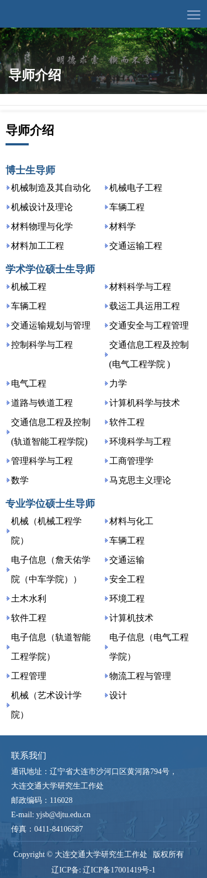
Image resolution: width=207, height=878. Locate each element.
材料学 (122, 226)
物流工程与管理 (140, 676)
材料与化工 (131, 521)
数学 (20, 480)
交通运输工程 (135, 245)
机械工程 (28, 286)
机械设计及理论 (42, 207)
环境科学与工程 (140, 441)
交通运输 (127, 560)
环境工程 (127, 598)
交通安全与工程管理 (149, 325)
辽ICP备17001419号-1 (119, 870)
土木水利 (28, 598)
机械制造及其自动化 (51, 187)
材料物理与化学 (42, 226)
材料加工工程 (37, 245)
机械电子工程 (135, 187)
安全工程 (127, 579)
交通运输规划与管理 (51, 325)
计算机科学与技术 (144, 402)
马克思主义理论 (140, 480)
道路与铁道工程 (42, 402)
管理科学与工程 (42, 461)
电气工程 (28, 383)
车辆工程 (127, 207)
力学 (118, 383)
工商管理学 (131, 461)
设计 (118, 695)
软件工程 (127, 422)
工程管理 (28, 676)
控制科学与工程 (42, 344)
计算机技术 (131, 618)
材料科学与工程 (140, 286)
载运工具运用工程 (144, 306)
